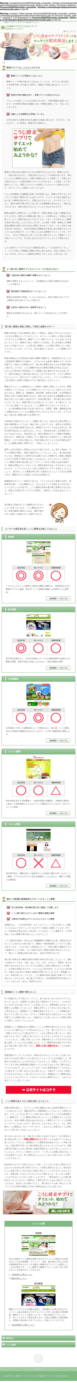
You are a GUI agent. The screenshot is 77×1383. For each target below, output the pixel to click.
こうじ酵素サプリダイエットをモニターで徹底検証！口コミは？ (32, 1376)
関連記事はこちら (19, 1278)
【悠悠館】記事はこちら (21, 1274)
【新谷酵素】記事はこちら (22, 1325)
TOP (3, 63)
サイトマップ (70, 31)
